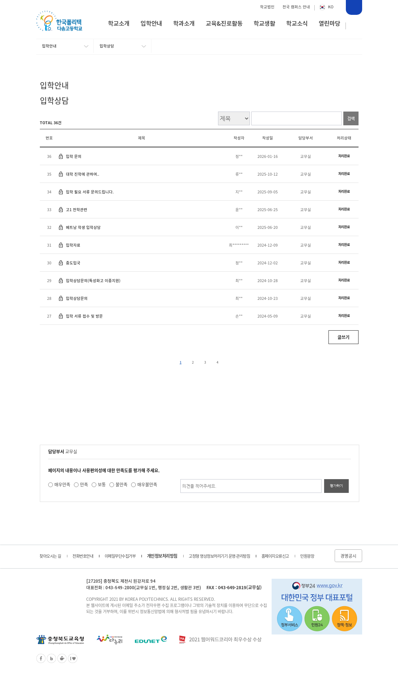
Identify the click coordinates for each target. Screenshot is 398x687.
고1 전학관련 (76, 209)
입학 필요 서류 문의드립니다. (90, 191)
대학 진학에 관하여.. (82, 174)
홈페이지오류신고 (275, 556)
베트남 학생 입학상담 (83, 227)
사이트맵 (354, 26)
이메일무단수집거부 (120, 556)
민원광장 (307, 556)
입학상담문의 (77, 298)
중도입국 (73, 262)
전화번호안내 (82, 556)
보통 (102, 484)
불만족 (121, 484)
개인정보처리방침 (162, 556)
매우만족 (62, 484)
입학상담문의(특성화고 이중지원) (93, 280)
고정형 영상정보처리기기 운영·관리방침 (219, 556)
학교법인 (267, 6)
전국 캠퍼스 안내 (296, 6)
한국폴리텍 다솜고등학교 (56, 587)
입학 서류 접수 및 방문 (84, 316)
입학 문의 (73, 156)
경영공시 (348, 556)
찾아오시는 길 (50, 556)
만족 (84, 484)
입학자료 (73, 245)
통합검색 (353, 8)
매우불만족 (147, 484)
